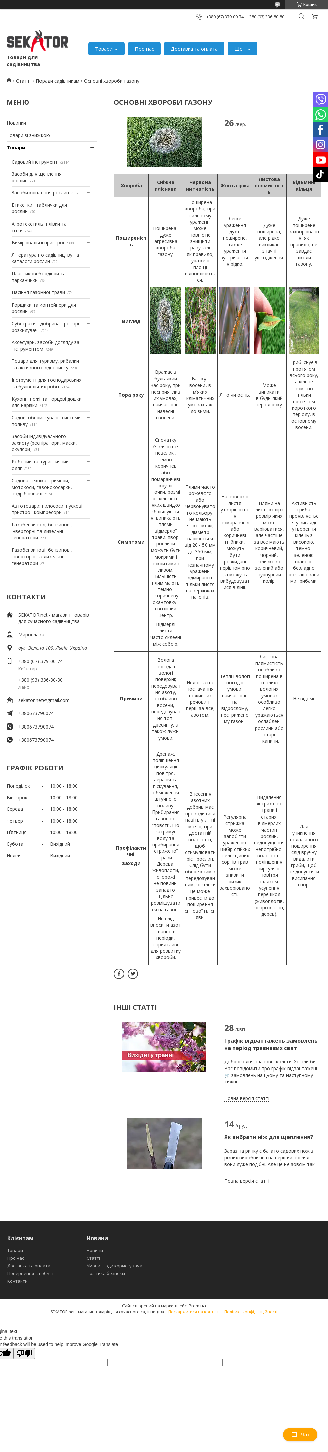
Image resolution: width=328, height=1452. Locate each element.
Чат (300, 1435)
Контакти (17, 1281)
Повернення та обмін (30, 1273)
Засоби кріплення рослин (40, 192)
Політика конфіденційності (250, 1312)
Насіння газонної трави (38, 292)
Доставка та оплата (194, 48)
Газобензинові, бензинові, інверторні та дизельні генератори (42, 531)
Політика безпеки (106, 1273)
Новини (95, 1250)
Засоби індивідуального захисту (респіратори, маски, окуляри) (44, 442)
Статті (23, 81)
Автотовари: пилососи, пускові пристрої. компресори (47, 509)
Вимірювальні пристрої (38, 242)
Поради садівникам (57, 81)
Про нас (144, 48)
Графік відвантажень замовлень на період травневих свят (271, 1044)
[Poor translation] (24, 1353)
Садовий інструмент (35, 162)
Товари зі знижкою (28, 135)
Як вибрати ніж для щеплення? (268, 1137)
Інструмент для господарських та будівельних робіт (46, 383)
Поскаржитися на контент (194, 1312)
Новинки (16, 123)
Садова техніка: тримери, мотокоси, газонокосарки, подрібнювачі (42, 487)
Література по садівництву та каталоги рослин (45, 258)
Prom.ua (197, 1306)
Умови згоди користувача (114, 1266)
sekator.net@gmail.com (44, 700)
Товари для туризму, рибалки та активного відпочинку (45, 364)
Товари (104, 48)
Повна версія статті (246, 1098)
